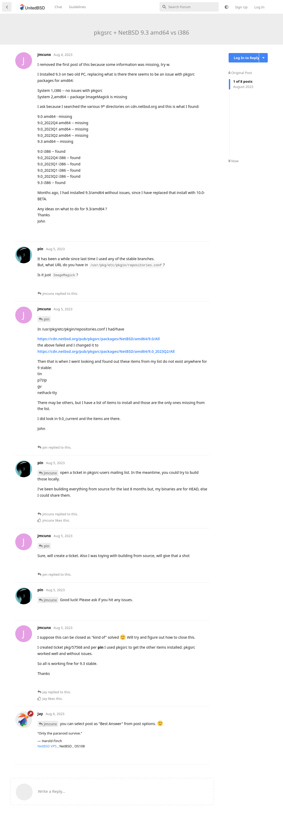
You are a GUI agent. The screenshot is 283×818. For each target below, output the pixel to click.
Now (233, 161)
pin (47, 319)
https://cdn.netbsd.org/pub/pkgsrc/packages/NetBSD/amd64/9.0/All (99, 338)
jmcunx (50, 472)
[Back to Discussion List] (7, 7)
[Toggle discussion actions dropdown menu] (263, 57)
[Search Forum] (189, 7)
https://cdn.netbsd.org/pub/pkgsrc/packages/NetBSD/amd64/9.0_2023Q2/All (106, 351)
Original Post (240, 72)
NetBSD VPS (48, 746)
